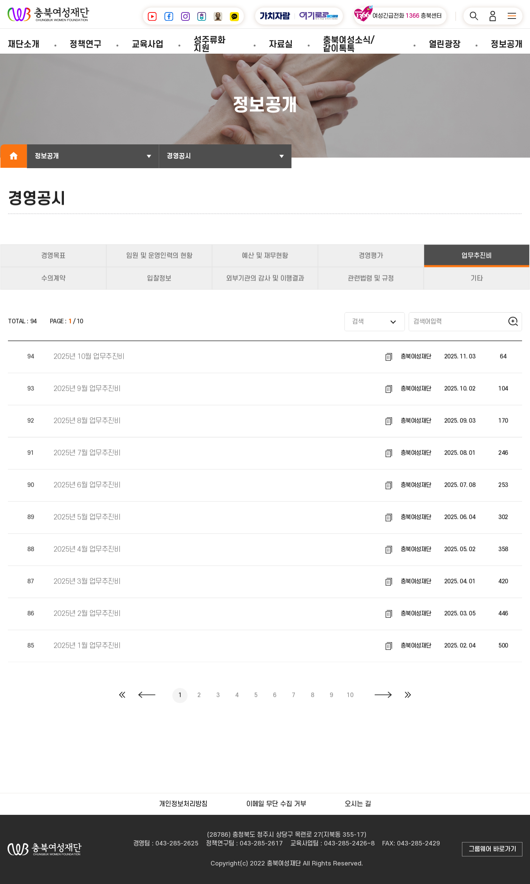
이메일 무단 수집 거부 (276, 804)
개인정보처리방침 (183, 804)
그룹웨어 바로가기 (492, 849)
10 (350, 701)
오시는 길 (358, 804)
